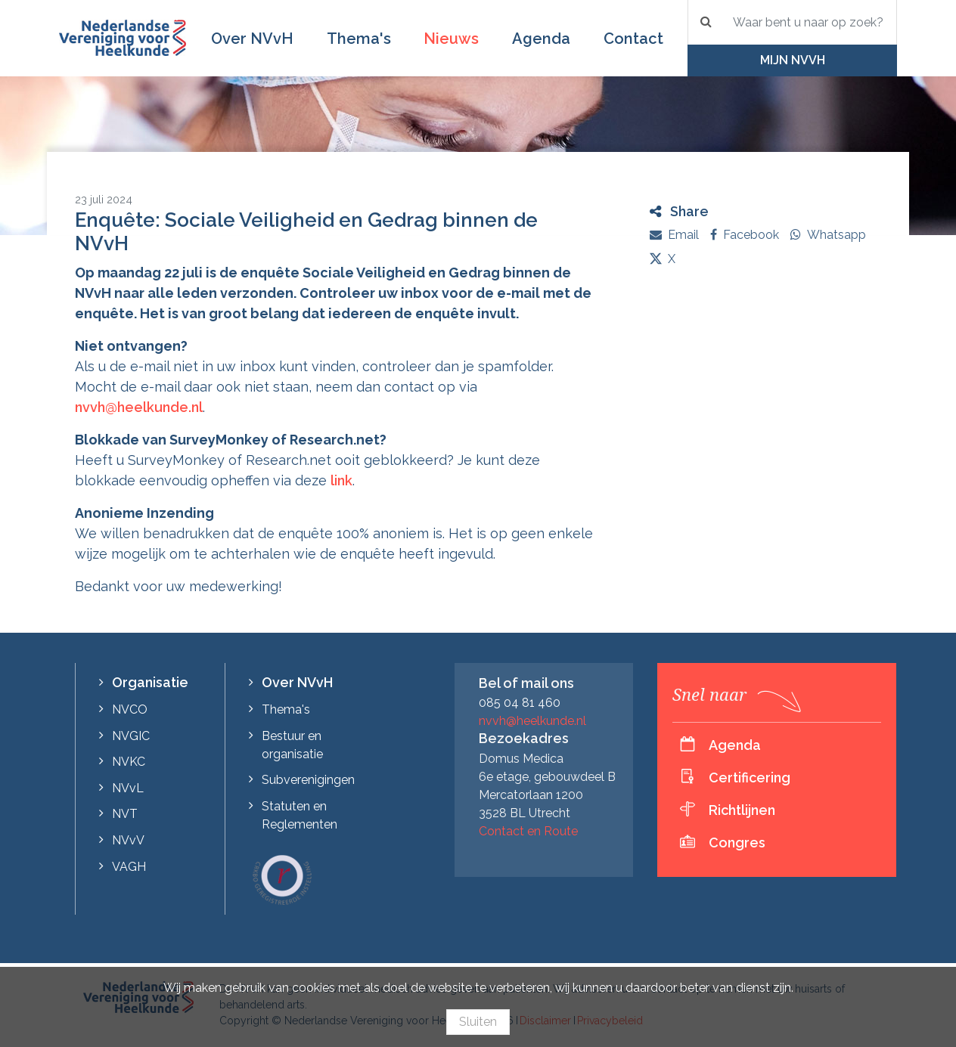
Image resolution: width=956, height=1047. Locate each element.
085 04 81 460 (519, 702)
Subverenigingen (308, 780)
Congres (737, 842)
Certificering (749, 777)
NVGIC (131, 736)
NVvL (128, 788)
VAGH (129, 867)
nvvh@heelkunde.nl (139, 407)
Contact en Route (528, 831)
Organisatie (150, 682)
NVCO (129, 709)
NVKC (128, 761)
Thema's (359, 38)
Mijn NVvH (792, 60)
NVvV (128, 840)
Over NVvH (252, 38)
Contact (633, 38)
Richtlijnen (742, 810)
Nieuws (451, 38)
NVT (125, 814)
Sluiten (478, 1021)
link (341, 480)
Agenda (541, 38)
